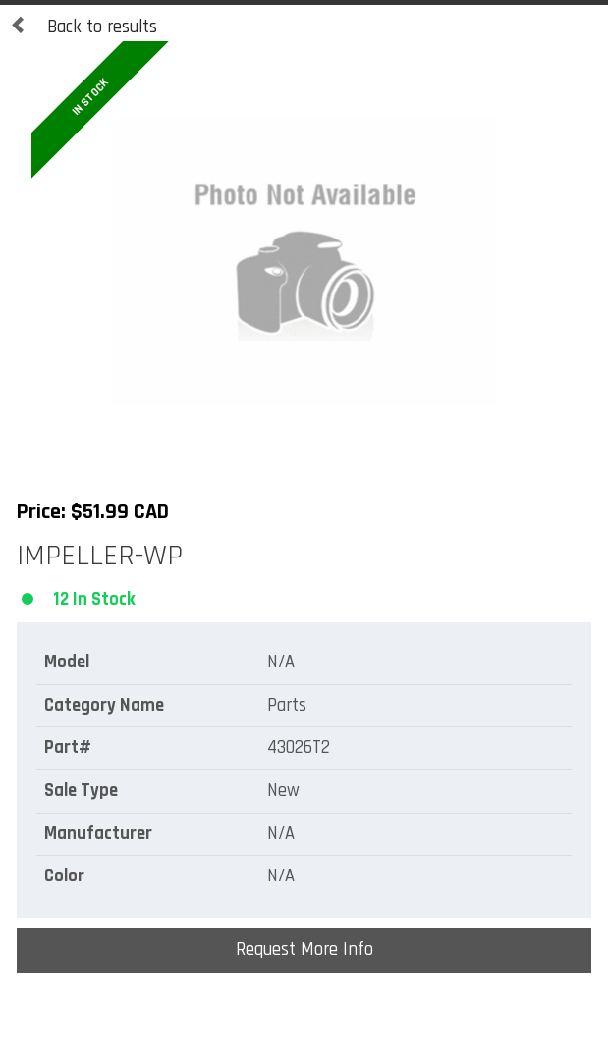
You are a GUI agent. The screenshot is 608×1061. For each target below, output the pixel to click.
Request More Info (304, 949)
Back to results (83, 27)
